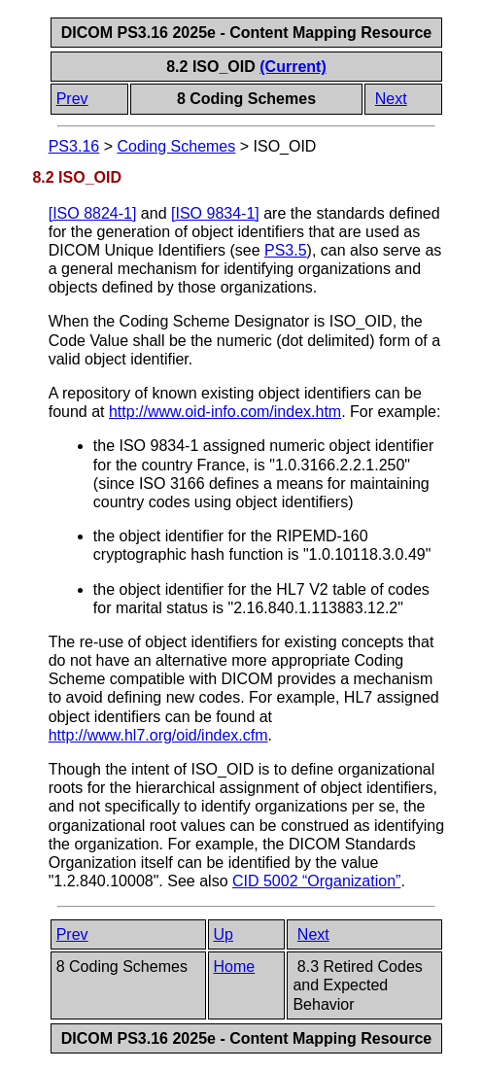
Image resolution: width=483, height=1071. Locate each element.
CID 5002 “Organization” (316, 881)
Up (223, 934)
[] (93, 213)
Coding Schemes (176, 146)
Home (235, 966)
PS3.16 (74, 146)
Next (391, 98)
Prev (72, 98)
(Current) (292, 66)
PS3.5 (285, 250)
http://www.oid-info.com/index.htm (225, 411)
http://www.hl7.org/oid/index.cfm (158, 735)
